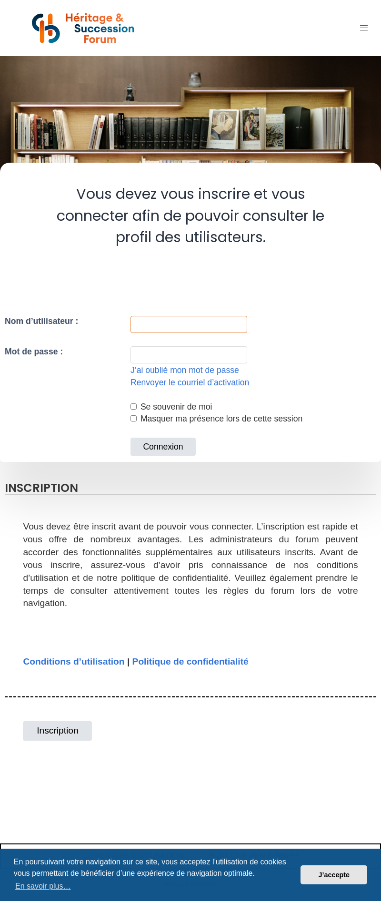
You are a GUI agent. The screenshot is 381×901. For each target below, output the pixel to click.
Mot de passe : (34, 351)
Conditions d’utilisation (73, 661)
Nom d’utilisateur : (41, 321)
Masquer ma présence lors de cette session (216, 418)
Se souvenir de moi (171, 406)
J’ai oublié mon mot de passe (184, 370)
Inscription (57, 730)
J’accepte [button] (334, 875)
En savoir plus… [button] (43, 886)
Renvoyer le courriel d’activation (189, 382)
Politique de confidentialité (190, 661)
